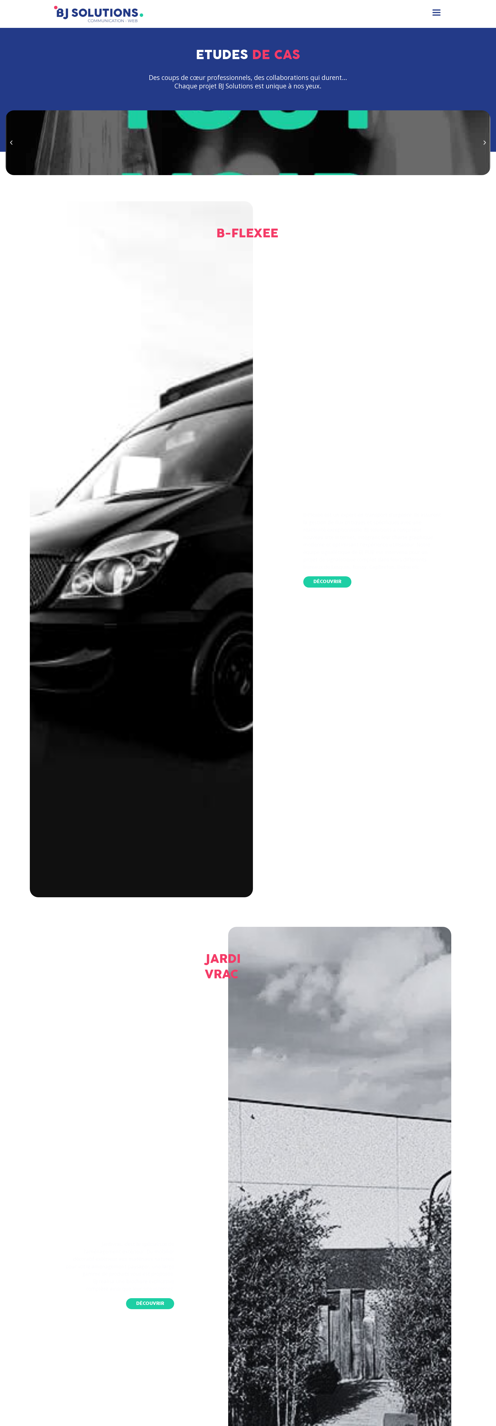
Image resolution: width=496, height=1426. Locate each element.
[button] (325, 582)
